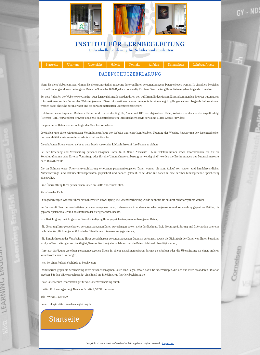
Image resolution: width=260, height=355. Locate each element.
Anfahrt (154, 64)
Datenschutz (176, 64)
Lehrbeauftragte (203, 64)
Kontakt (134, 64)
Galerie (115, 64)
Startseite (52, 64)
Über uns (73, 64)
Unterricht (95, 64)
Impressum (168, 343)
